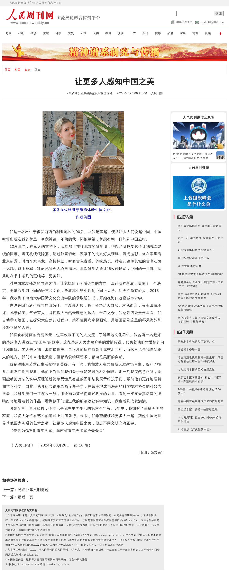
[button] (220, 33)
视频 (208, 33)
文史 (71, 33)
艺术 (83, 33)
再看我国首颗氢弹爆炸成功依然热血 (200, 401)
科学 (58, 33)
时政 (9, 33)
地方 (195, 33)
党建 (46, 33)
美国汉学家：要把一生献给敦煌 (198, 409)
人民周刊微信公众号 (198, 117)
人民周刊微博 (198, 167)
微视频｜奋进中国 (189, 349)
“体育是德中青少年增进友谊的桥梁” (200, 274)
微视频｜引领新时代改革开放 (196, 341)
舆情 (146, 33)
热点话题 (185, 217)
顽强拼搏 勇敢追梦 (190, 266)
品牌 (170, 33)
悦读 (121, 33)
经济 (33, 33)
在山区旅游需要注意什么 (193, 257)
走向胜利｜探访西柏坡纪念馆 (196, 369)
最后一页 (25, 497)
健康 (158, 33)
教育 (108, 33)
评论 (21, 33)
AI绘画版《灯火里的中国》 (195, 429)
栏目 (18, 69)
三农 (133, 33)
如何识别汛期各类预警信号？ (196, 249)
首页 (7, 69)
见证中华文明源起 (33, 490)
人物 (96, 33)
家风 (183, 33)
